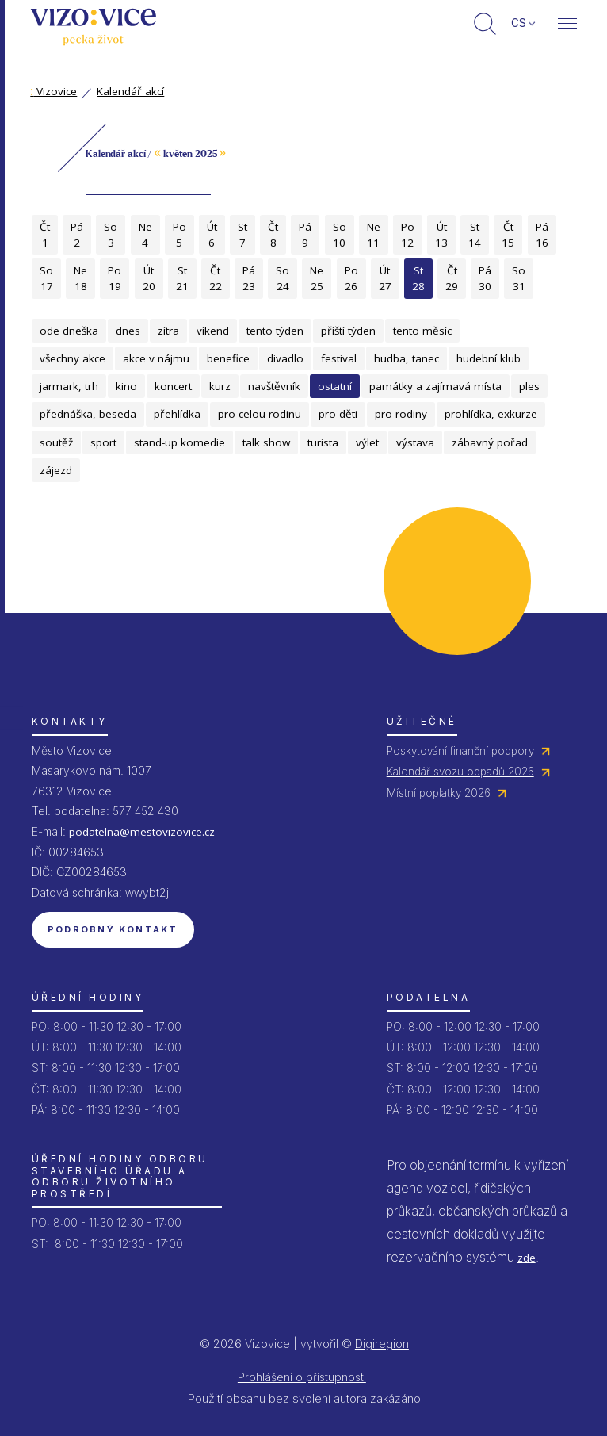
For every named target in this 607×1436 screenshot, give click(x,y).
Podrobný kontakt (113, 929)
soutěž (56, 442)
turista (322, 442)
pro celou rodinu (259, 414)
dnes (128, 331)
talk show (266, 442)
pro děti (338, 414)
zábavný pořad (490, 442)
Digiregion (382, 1343)
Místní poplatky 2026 (439, 793)
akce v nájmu (156, 358)
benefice (228, 358)
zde (526, 1257)
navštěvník (274, 386)
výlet (367, 442)
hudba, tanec (406, 358)
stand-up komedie (179, 442)
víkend (213, 331)
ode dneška (69, 331)
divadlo (285, 358)
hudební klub (488, 358)
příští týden (348, 331)
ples (529, 386)
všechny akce (72, 358)
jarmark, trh (69, 386)
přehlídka (177, 414)
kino (126, 386)
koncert (173, 386)
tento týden (275, 331)
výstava (415, 442)
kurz (220, 386)
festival (339, 358)
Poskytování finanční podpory (460, 751)
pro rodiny (401, 414)
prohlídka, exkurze (491, 414)
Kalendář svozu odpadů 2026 (460, 771)
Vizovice (53, 91)
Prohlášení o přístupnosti (302, 1377)
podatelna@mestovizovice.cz (142, 832)
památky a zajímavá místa (435, 386)
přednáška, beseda (88, 414)
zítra (168, 331)
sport (103, 442)
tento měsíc (422, 331)
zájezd (56, 470)
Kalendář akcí (130, 91)
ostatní (335, 386)
